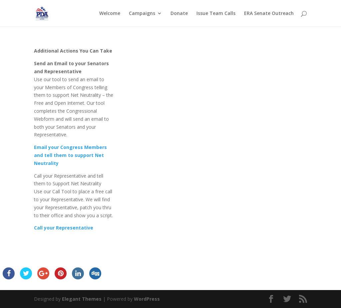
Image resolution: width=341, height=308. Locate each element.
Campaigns (142, 13)
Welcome (109, 13)
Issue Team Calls (215, 13)
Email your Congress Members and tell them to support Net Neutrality (70, 155)
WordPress (147, 299)
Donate (179, 13)
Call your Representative (63, 228)
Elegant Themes (82, 299)
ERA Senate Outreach (269, 13)
